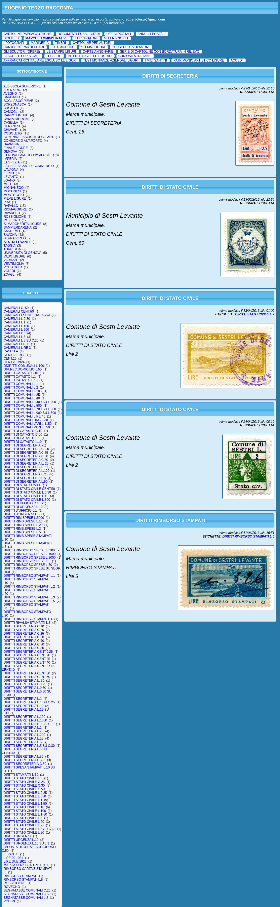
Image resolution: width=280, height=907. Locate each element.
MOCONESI (12, 191)
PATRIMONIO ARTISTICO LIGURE (198, 60)
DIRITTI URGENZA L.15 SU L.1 (26, 843)
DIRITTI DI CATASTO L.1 (22, 438)
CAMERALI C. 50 (16, 308)
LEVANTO (11, 177)
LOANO (9, 180)
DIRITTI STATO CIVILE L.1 (23, 800)
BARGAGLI (12, 97)
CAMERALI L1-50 (16, 344)
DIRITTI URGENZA (17, 836)
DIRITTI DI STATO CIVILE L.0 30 (27, 492)
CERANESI (12, 126)
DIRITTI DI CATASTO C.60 (23, 434)
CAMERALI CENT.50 (19, 311)
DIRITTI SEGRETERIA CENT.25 (27, 659)
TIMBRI (60, 42)
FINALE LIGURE (16, 148)
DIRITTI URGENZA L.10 (21, 839)
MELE (8, 184)
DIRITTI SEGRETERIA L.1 (22, 698)
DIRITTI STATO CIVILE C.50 (24, 789)
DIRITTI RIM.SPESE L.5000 (24, 517)
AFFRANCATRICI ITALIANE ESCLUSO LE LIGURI (40, 60)
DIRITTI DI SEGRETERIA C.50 (26, 456)
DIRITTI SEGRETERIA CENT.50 (27, 673)
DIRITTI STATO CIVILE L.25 (24, 825)
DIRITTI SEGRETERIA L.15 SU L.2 (29, 724)
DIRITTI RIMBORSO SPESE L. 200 (29, 550)
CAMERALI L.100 (16, 326)
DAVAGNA (11, 144)
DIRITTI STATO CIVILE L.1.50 (25, 803)
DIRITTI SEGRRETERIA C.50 (25, 763)
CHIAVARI (11, 129)
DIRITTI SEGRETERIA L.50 (23, 756)
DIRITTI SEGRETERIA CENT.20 (27, 655)
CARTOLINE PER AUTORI (92, 42)
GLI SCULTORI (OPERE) (22, 51)
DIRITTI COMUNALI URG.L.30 (26, 420)
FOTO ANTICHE (62, 47)
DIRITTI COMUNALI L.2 (21, 387)
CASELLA (11, 122)
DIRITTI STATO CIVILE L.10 (24, 807)
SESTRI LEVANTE (17, 242)
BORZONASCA (15, 104)
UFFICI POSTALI (118, 34)
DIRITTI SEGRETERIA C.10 (24, 626)
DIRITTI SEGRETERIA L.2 (22, 727)
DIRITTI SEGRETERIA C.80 (24, 648)
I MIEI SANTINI (156, 60)
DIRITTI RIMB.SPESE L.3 (22, 528)
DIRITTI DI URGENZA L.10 (23, 507)
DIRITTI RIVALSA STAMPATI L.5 (27, 622)
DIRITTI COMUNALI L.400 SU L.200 (30, 402)
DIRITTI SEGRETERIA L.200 (24, 735)
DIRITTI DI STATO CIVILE (22, 485)
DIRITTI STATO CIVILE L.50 (24, 832)
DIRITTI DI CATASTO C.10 (23, 431)
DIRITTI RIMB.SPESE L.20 (23, 525)
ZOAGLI (9, 274)
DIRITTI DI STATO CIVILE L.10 (26, 496)
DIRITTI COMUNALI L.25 (22, 394)
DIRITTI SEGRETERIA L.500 (24, 760)
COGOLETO (13, 133)
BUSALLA (11, 108)
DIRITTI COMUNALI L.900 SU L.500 (30, 413)
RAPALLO (11, 205)
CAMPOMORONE (17, 119)
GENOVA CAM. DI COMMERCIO (27, 155)
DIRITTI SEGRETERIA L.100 (24, 716)
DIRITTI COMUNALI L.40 (22, 398)
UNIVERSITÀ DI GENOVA (22, 252)
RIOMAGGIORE (15, 209)
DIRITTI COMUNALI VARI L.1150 (27, 423)
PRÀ (7, 202)
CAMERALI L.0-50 (17, 318)
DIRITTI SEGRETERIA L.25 (23, 738)
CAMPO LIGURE (16, 115)
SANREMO (12, 231)
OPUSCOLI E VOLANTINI (130, 47)
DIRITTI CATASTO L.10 (20, 380)
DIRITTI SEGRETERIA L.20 (23, 731)
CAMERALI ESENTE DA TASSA (27, 315)
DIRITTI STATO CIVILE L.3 (23, 778)
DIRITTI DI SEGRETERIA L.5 (25, 478)
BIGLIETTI (11, 38)
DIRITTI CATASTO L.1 (20, 376)
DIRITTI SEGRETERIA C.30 (24, 637)
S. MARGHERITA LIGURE (22, 224)
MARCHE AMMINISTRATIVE (47, 38)
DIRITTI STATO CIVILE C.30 (24, 785)
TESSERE (53, 56)
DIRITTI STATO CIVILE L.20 (24, 821)
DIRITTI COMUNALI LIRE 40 (24, 416)
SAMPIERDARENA (17, 227)
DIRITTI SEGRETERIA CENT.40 (27, 662)
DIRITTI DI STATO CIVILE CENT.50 (29, 488)
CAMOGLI (11, 111)
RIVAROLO (12, 213)
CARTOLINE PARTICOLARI (24, 47)
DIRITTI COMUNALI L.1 (21, 384)
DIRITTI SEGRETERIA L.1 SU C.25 (29, 702)
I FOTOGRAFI (14, 42)
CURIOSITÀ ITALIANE (134, 56)
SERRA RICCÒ (15, 238)
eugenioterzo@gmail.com (145, 19)
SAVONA (10, 234)
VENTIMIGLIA (14, 263)
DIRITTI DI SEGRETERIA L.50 (25, 481)
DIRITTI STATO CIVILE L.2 (23, 818)
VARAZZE (11, 260)
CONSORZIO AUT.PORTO (23, 140)
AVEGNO (10, 93)
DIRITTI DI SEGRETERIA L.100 (26, 470)
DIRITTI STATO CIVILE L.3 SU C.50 (29, 829)
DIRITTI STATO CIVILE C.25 (24, 782)
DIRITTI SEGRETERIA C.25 (24, 633)
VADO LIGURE (14, 256)
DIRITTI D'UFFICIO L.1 (20, 510)
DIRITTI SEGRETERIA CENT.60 (27, 677)
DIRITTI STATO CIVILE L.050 (25, 796)
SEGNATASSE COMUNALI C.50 (27, 894)
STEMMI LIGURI (93, 47)
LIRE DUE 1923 (15, 861)
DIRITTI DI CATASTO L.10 (22, 441)
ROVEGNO (12, 220)
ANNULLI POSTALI (151, 34)
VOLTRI (9, 271)
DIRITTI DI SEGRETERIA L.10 (25, 467)
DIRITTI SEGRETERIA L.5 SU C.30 (29, 745)
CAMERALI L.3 (14, 333)
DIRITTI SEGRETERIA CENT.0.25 (28, 651)
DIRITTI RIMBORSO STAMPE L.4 (28, 619)
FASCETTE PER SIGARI (22, 56)
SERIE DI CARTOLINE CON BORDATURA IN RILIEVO (159, 51)
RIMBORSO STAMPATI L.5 (23, 879)
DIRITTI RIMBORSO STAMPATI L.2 (29, 586)
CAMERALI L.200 (16, 329)
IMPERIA (10, 158)
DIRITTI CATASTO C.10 (21, 373)
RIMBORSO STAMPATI (20, 876)
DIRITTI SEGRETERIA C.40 (24, 640)
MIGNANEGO (13, 187)
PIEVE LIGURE (15, 198)
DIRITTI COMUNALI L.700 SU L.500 (30, 409)
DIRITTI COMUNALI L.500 (22, 405)
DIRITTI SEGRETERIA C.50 (24, 644)
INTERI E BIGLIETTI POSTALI (90, 56)
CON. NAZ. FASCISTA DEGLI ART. (29, 137)
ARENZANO (12, 90)
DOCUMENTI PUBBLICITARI (79, 34)
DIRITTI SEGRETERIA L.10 (23, 706)
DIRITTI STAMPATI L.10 (21, 774)
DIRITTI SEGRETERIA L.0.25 (25, 684)
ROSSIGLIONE (15, 216)
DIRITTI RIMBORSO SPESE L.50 (28, 564)
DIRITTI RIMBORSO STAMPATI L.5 (29, 601)
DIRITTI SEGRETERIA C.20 (24, 630)
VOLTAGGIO (13, 267)
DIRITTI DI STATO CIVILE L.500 (27, 499)
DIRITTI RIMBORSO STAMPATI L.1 (29, 575)
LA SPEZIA (11, 162)
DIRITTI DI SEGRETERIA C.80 (26, 460)
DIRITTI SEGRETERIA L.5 (22, 742)
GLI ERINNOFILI (116, 38)
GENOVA (10, 151)
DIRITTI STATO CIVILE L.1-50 (25, 814)
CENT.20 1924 (14, 362)
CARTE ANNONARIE (98, 51)
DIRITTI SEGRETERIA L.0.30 (25, 687)
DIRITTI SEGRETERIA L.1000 (25, 720)
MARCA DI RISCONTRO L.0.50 (26, 865)
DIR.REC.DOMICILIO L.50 (22, 369)
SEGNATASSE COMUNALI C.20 (27, 890)
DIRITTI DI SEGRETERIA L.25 (25, 474)
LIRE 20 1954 (13, 858)
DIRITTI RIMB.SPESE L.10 (23, 521)
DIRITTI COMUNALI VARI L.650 (27, 427)
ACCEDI (237, 60)
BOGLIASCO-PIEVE (18, 101)
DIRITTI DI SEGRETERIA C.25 (26, 452)
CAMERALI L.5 (14, 337)
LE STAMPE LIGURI (61, 51)
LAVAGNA (11, 169)
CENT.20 (10, 358)
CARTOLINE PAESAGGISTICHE (27, 34)
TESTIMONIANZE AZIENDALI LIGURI (110, 60)
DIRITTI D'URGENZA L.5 (21, 514)
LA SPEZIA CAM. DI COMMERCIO (29, 166)
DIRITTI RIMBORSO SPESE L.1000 (29, 554)
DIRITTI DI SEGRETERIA (22, 445)
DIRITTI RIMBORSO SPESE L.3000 (29, 557)
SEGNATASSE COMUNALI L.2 (26, 897)
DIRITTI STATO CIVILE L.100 (25, 811)
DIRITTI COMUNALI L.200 (22, 391)
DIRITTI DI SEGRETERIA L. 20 (26, 463)
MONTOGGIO (14, 195)
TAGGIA (9, 245)
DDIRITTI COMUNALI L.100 (24, 365)
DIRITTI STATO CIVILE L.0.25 (25, 792)
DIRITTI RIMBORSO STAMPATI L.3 (29, 597)
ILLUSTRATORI (85, 38)
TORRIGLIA (12, 249)
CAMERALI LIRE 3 (17, 347)
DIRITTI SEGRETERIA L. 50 (24, 680)
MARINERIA (39, 42)
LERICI (9, 173)
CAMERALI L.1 (14, 322)
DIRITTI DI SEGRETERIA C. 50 (26, 449)
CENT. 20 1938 (14, 355)
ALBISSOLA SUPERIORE (22, 86)
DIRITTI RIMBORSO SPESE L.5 (27, 561)
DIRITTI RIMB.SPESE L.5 (22, 532)
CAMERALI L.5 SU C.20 (21, 340)
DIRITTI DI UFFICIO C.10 (22, 503)
